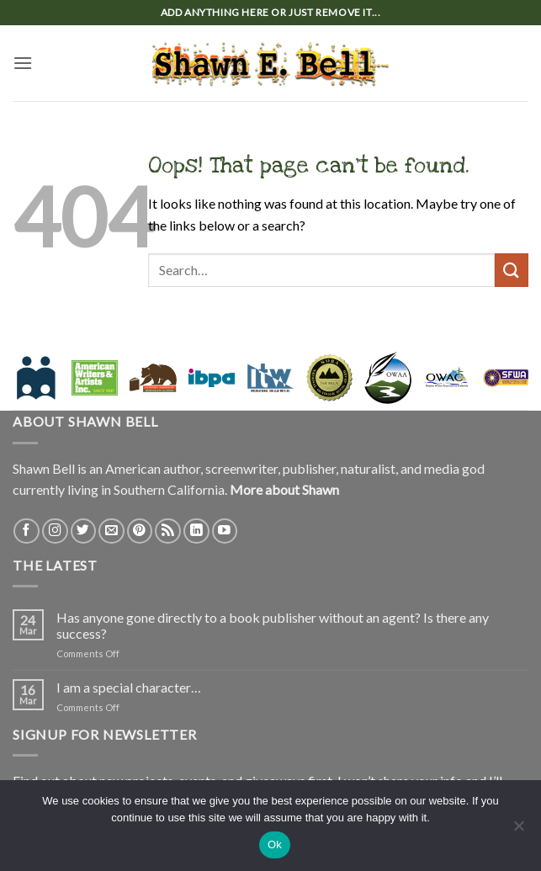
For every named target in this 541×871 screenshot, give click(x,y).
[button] (23, 62)
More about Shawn (284, 489)
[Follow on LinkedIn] (196, 531)
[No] (518, 830)
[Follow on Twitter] (84, 531)
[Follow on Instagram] (55, 531)
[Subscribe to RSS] (168, 531)
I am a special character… (128, 687)
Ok (275, 844)
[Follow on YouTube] (225, 531)
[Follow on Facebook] (26, 531)
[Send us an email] (111, 531)
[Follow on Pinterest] (140, 531)
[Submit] (511, 269)
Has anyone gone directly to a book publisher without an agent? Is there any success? (272, 625)
